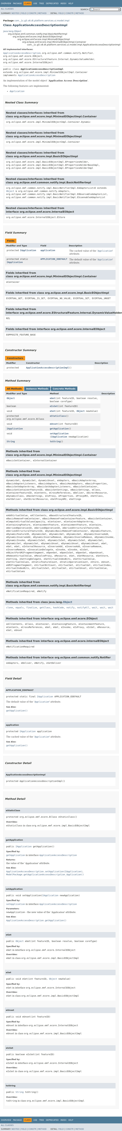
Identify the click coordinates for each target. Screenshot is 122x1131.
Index (64, 3)
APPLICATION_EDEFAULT (54, 259)
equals (20, 607)
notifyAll (83, 607)
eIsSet (54, 406)
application (48, 250)
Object (10, 191)
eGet (52, 398)
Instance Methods (37, 388)
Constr (32, 13)
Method (42, 13)
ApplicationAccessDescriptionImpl (47, 367)
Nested (15, 13)
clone (9, 607)
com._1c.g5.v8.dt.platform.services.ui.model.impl (41, 20)
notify (70, 607)
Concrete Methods (64, 388)
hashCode (58, 607)
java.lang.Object (12, 31)
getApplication (59, 428)
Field (23, 13)
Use (35, 3)
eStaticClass (58, 416)
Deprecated (52, 3)
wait (94, 607)
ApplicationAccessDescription (22, 53)
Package (17, 3)
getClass (45, 607)
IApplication (28, 250)
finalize (31, 607)
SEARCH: (85, 9)
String (11, 441)
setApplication (59, 433)
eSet (52, 411)
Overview (6, 3)
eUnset (54, 424)
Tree (41, 3)
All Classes (7, 9)
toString (55, 441)
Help (70, 3)
